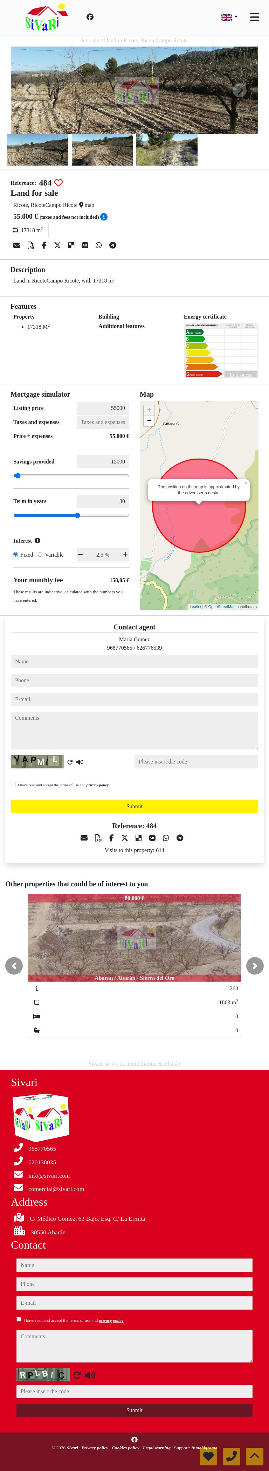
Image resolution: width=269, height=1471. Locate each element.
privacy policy (98, 785)
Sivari (73, 1447)
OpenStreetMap (222, 607)
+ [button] (149, 410)
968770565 (119, 648)
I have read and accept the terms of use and (63, 785)
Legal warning (157, 1447)
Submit (134, 806)
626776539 (149, 648)
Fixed (26, 555)
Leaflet (195, 607)
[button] (14, 966)
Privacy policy (96, 1447)
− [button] (149, 421)
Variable (54, 555)
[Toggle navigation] (254, 17)
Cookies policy (126, 1447)
